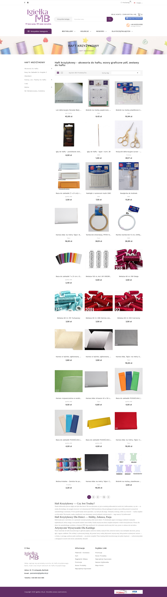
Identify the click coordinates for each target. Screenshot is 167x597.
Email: (27, 573)
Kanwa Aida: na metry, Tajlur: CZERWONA (129, 440)
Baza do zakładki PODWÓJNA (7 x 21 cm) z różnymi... (99, 440)
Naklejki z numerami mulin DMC (98, 193)
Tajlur (68, 238)
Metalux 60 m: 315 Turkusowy (68, 318)
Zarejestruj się (129, 14)
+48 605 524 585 (37, 578)
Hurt (76, 556)
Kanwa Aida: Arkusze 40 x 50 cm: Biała (99, 398)
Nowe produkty (80, 565)
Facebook (24, 2)
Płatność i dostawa (82, 552)
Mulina (26, 87)
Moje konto (99, 565)
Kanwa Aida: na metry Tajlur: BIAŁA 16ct (69, 235)
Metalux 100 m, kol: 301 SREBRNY (99, 276)
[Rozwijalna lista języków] (138, 3)
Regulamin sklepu (81, 559)
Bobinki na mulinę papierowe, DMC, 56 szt (99, 110)
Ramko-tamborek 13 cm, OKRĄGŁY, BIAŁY (129, 235)
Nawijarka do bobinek (128, 193)
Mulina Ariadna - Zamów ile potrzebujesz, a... (69, 481)
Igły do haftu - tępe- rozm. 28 (98, 152)
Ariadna (68, 484)
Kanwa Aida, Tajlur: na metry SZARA (129, 357)
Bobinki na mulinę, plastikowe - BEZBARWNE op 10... (129, 481)
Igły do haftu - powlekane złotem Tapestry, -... (69, 152)
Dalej (108, 497)
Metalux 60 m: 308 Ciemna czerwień (99, 318)
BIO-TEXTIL (68, 113)
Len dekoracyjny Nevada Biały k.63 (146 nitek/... (69, 110)
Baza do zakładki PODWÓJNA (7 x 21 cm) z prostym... (69, 440)
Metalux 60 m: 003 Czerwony (128, 318)
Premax (128, 155)
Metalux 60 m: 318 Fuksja (128, 276)
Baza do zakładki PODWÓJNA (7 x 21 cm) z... (129, 398)
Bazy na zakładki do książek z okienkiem (35, 74)
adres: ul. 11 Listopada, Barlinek (36, 570)
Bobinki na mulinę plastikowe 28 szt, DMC (129, 110)
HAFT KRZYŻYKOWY (34, 62)
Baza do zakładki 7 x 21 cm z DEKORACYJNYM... (69, 276)
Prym (98, 238)
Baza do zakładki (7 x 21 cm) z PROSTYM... (69, 193)
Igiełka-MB (68, 196)
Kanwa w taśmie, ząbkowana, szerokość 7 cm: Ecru (69, 357)
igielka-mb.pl (40, 592)
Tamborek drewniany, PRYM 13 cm (99, 235)
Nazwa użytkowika (102, 562)
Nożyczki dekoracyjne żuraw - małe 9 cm (129, 152)
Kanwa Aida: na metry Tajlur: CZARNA (99, 481)
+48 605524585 (137, 24)
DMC (98, 113)
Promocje (78, 562)
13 (104, 497)
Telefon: (34, 578)
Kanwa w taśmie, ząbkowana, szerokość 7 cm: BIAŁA (99, 357)
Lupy (26, 83)
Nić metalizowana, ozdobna (34, 91)
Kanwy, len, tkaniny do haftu (35, 80)
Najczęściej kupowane (83, 568)
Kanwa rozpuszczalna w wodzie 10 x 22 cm (69, 398)
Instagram (27, 2)
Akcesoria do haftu (31, 68)
